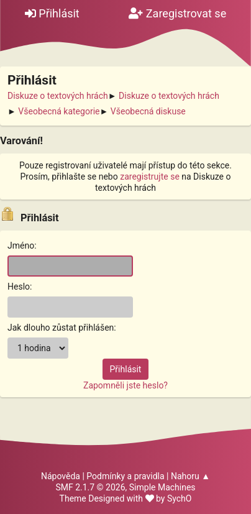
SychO (179, 498)
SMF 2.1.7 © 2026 (90, 487)
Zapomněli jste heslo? (125, 385)
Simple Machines (162, 487)
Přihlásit (52, 13)
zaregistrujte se (150, 176)
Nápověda (60, 476)
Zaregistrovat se (177, 13)
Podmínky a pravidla (125, 476)
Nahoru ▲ (190, 476)
